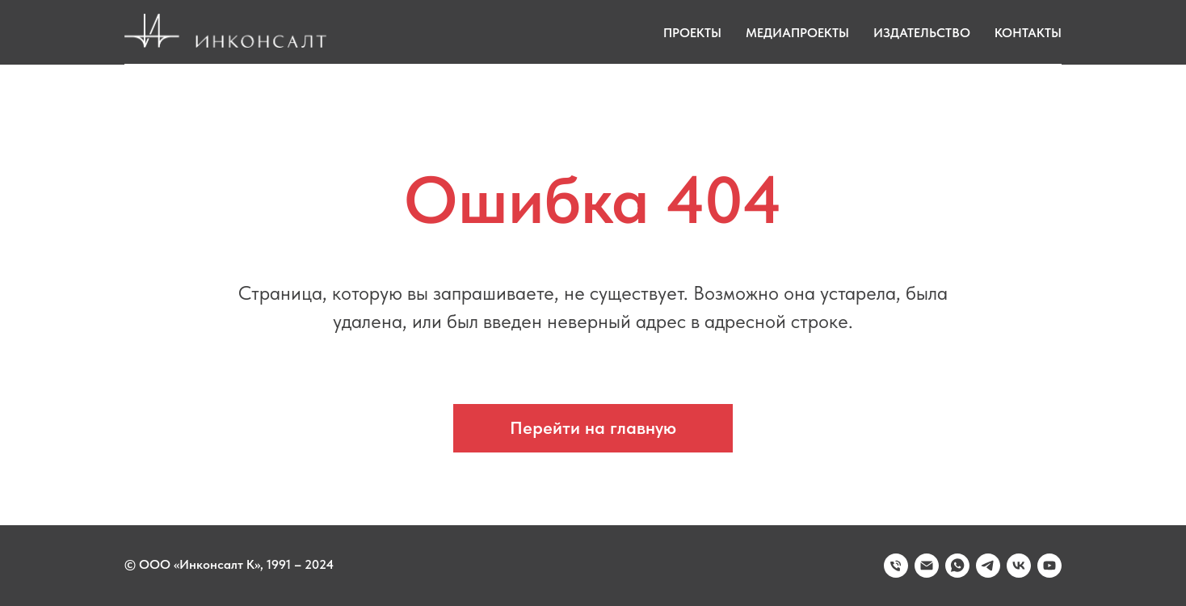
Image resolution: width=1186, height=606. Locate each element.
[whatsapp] (957, 565)
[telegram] (988, 565)
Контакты (1028, 32)
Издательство (921, 32)
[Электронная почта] (927, 565)
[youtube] (1049, 565)
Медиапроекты (797, 32)
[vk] (1019, 565)
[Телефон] (896, 565)
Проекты (692, 32)
